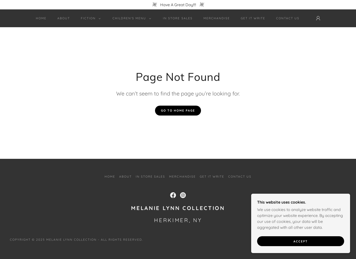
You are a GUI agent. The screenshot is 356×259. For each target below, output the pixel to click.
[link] (173, 195)
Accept (300, 245)
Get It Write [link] (253, 18)
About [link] (63, 18)
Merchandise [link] (216, 18)
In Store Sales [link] (177, 18)
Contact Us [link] (287, 18)
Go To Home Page (178, 110)
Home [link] (41, 18)
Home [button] (110, 176)
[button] (90, 18)
